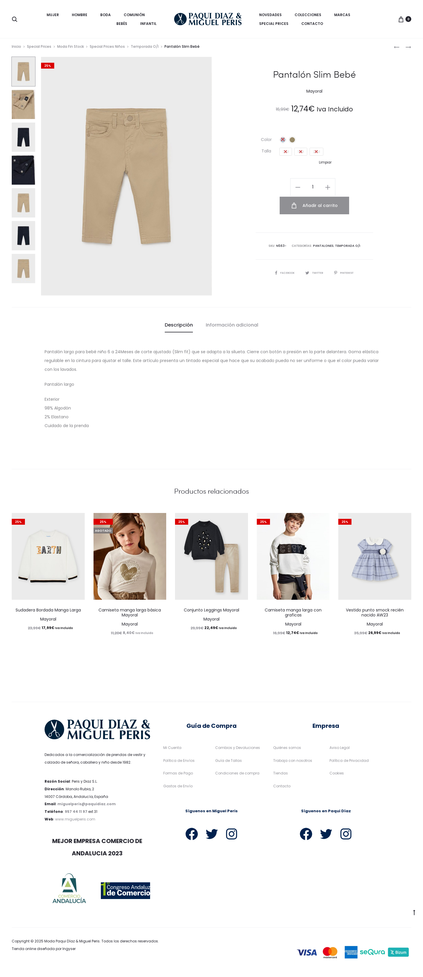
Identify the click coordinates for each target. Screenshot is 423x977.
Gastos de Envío (178, 787)
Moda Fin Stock (70, 48)
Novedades (270, 14)
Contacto (312, 23)
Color (266, 141)
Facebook (282, 255)
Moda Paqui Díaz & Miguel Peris (72, 942)
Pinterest (346, 255)
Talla (266, 153)
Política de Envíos (179, 762)
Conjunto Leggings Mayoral (211, 612)
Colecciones (308, 14)
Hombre (79, 14)
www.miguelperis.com (75, 820)
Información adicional (232, 326)
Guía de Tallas (228, 762)
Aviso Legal (339, 749)
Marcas (342, 14)
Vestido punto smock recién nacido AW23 (375, 614)
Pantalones (324, 228)
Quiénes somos (287, 749)
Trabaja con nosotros (292, 762)
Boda (105, 14)
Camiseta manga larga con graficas (293, 614)
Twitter (314, 255)
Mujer (53, 14)
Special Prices (273, 23)
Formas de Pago (178, 774)
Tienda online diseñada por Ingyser (44, 950)
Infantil (148, 23)
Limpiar (325, 164)
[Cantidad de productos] (280, 188)
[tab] (178, 327)
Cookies (336, 774)
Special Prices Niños (107, 48)
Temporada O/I (145, 48)
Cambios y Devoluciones (237, 749)
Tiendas (280, 774)
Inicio (16, 48)
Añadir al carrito (340, 189)
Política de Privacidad (349, 762)
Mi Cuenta (172, 749)
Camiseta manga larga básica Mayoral (129, 614)
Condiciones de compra (237, 774)
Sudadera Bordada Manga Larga (48, 612)
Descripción (179, 326)
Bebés (121, 23)
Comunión (134, 14)
